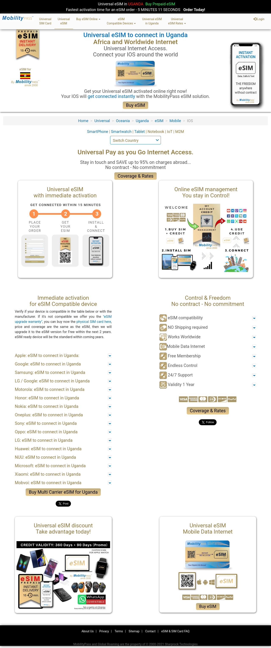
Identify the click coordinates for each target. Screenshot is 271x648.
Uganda (142, 120)
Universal (102, 120)
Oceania (123, 120)
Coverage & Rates (135, 176)
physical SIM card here (93, 322)
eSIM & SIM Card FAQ (175, 631)
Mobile (175, 120)
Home (83, 120)
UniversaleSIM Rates (177, 21)
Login (258, 19)
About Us (88, 631)
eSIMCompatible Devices (121, 21)
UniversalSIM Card (45, 21)
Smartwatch (122, 131)
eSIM (159, 120)
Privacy (104, 631)
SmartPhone (98, 131)
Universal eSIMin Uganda (152, 21)
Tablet (140, 131)
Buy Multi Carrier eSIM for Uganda (63, 492)
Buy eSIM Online (88, 19)
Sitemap (134, 631)
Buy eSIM (135, 105)
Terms (119, 631)
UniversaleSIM (64, 21)
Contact (150, 631)
